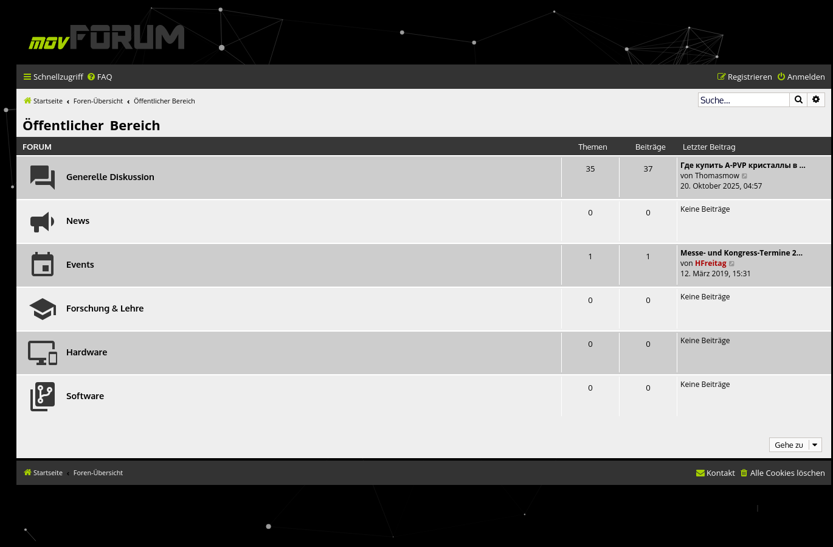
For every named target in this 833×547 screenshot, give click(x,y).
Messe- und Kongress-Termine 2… (741, 253)
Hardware (86, 351)
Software (85, 395)
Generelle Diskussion (110, 176)
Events (80, 264)
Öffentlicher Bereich (91, 125)
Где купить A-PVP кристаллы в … (743, 165)
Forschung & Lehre (104, 307)
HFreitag (711, 263)
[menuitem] (99, 77)
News (77, 220)
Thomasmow (717, 175)
